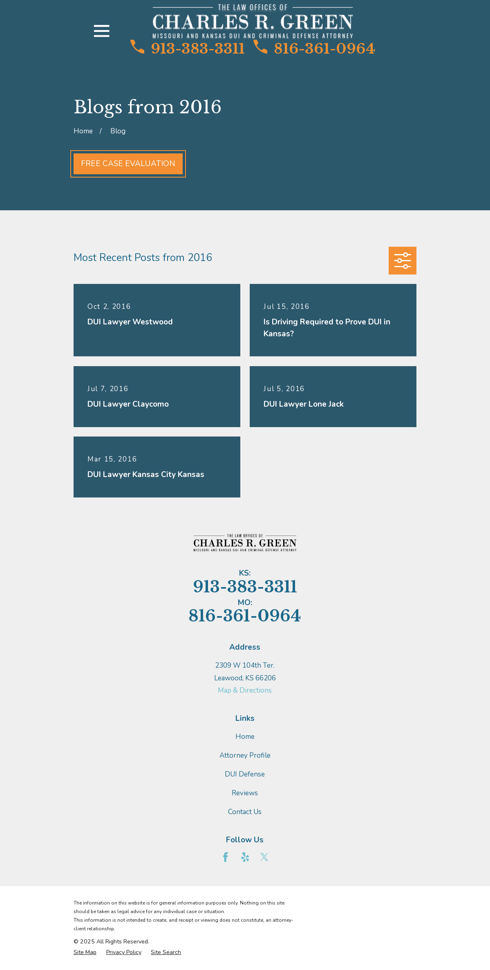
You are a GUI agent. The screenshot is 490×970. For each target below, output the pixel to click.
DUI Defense (245, 774)
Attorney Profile (245, 755)
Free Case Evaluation (128, 163)
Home (245, 736)
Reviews (245, 793)
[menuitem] (85, 952)
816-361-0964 (314, 48)
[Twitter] (264, 857)
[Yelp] (245, 857)
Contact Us (245, 812)
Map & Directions (245, 690)
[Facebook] (225, 857)
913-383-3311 (187, 48)
